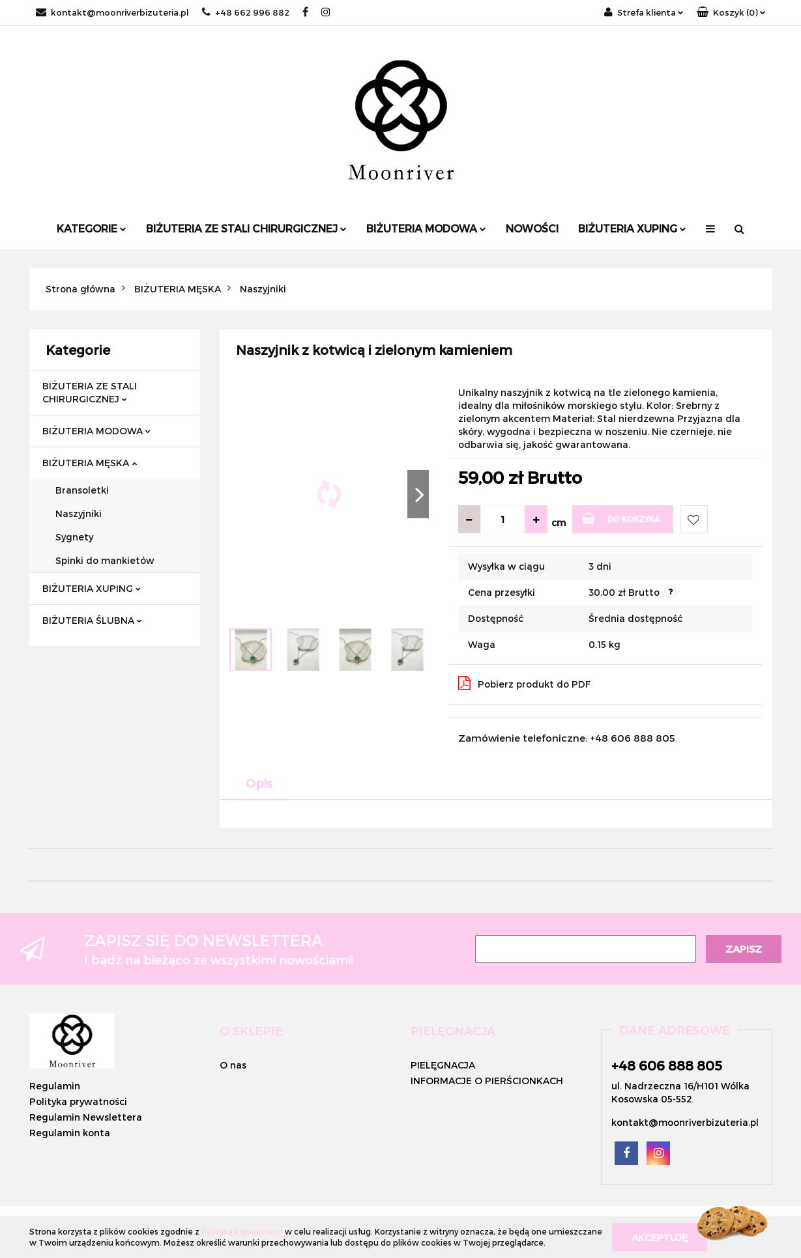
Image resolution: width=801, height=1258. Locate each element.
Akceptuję (660, 1236)
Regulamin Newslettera (85, 1117)
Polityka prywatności (78, 1101)
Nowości (532, 228)
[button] (731, 12)
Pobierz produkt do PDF (524, 683)
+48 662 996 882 (245, 12)
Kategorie (91, 228)
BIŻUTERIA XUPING (632, 228)
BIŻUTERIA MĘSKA (89, 462)
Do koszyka (621, 518)
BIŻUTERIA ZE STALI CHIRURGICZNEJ (246, 228)
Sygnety (74, 536)
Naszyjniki (78, 513)
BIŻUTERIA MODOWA (426, 228)
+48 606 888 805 (666, 1065)
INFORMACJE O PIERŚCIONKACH (487, 1080)
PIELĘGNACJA (443, 1064)
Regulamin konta (69, 1132)
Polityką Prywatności (242, 1231)
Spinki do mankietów (104, 560)
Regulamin (54, 1085)
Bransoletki (82, 490)
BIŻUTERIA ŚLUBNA (92, 620)
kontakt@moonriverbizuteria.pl (112, 12)
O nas (233, 1064)
